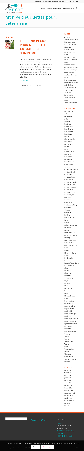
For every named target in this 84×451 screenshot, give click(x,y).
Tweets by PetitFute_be (39, 420)
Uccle (66, 346)
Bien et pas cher (69, 139)
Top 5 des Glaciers (70, 103)
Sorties (66, 336)
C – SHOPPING (69, 192)
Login (66, 77)
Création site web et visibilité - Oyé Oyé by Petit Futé (49, 1)
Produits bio (68, 311)
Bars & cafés (68, 129)
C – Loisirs (68, 174)
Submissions (68, 85)
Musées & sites (69, 296)
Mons (66, 293)
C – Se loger (68, 190)
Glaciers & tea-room (71, 245)
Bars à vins (68, 134)
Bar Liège (67, 124)
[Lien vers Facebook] (67, 1)
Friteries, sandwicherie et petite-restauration (70, 232)
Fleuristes (67, 228)
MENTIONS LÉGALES (65, 436)
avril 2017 (67, 406)
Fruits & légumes (70, 240)
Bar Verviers (68, 126)
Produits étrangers (70, 314)
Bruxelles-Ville (69, 162)
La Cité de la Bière (70, 57)
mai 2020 (67, 370)
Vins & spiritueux (70, 359)
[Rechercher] (77, 8)
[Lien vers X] (70, 1)
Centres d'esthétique (71, 205)
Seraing (67, 334)
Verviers (67, 351)
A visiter (67, 37)
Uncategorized (69, 349)
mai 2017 (67, 403)
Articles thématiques (71, 39)
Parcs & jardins (69, 306)
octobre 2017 (68, 398)
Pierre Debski (39, 85)
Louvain (67, 283)
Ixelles (66, 255)
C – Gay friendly (69, 172)
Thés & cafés (68, 341)
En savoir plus (47, 447)
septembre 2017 (69, 400)
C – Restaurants (69, 185)
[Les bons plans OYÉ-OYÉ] (14, 8)
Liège (66, 281)
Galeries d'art (69, 243)
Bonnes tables (69, 152)
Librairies (67, 273)
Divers (66, 223)
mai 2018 (67, 380)
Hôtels (66, 250)
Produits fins (68, 316)
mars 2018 (68, 385)
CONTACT (60, 433)
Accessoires (68, 111)
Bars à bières (68, 131)
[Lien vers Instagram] (73, 1)
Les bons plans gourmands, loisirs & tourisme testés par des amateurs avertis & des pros (71, 70)
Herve (66, 248)
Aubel (66, 119)
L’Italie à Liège (69, 49)
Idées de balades (70, 253)
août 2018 (67, 375)
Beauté (66, 136)
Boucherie (67, 154)
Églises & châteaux (70, 225)
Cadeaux (67, 200)
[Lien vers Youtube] (77, 1)
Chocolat (67, 210)
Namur (66, 298)
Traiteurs (67, 344)
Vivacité (67, 362)
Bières (66, 147)
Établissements (69, 42)
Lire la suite (24, 80)
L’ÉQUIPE (60, 423)
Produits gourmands (71, 319)
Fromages (67, 238)
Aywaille (67, 121)
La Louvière (68, 270)
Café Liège (68, 202)
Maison (66, 286)
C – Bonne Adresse (71, 169)
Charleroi (67, 207)
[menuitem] (42, 8)
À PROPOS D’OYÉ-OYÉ (65, 431)
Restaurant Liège (70, 331)
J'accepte (36, 447)
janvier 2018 (68, 390)
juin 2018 (67, 378)
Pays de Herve (69, 309)
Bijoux (66, 149)
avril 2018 (67, 383)
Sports (66, 339)
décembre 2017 (69, 393)
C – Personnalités (70, 182)
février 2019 (68, 373)
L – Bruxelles (68, 258)
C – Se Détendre (70, 187)
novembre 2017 (69, 395)
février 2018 (68, 388)
